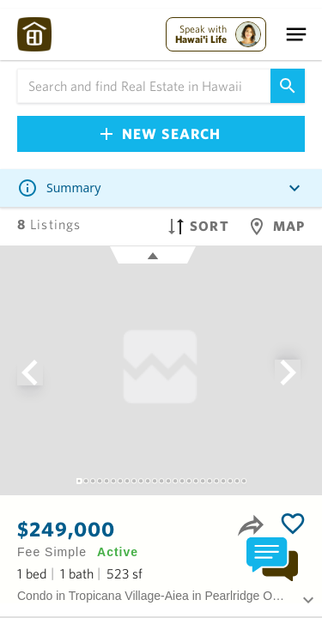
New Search (160, 133)
